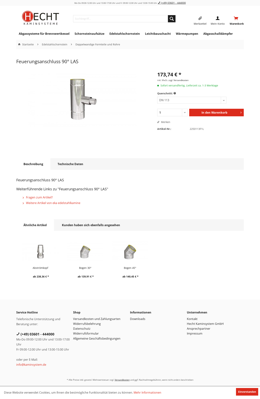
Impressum (194, 333)
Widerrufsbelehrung (87, 324)
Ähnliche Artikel (35, 225)
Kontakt (192, 319)
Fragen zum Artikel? (38, 197)
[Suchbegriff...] (124, 18)
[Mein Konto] (217, 18)
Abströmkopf (40, 268)
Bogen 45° (130, 268)
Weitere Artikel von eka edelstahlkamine (51, 203)
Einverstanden (247, 391)
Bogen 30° (85, 268)
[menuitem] (124, 18)
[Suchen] (172, 18)
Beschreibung (33, 164)
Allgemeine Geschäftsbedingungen (96, 338)
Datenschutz (81, 329)
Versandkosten (122, 379)
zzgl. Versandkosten (178, 80)
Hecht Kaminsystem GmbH (205, 324)
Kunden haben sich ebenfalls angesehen (91, 225)
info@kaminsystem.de (31, 365)
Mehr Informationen (147, 392)
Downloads (137, 319)
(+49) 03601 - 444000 (172, 3)
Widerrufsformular (86, 333)
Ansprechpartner (198, 329)
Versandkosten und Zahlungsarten (96, 319)
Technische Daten (70, 164)
